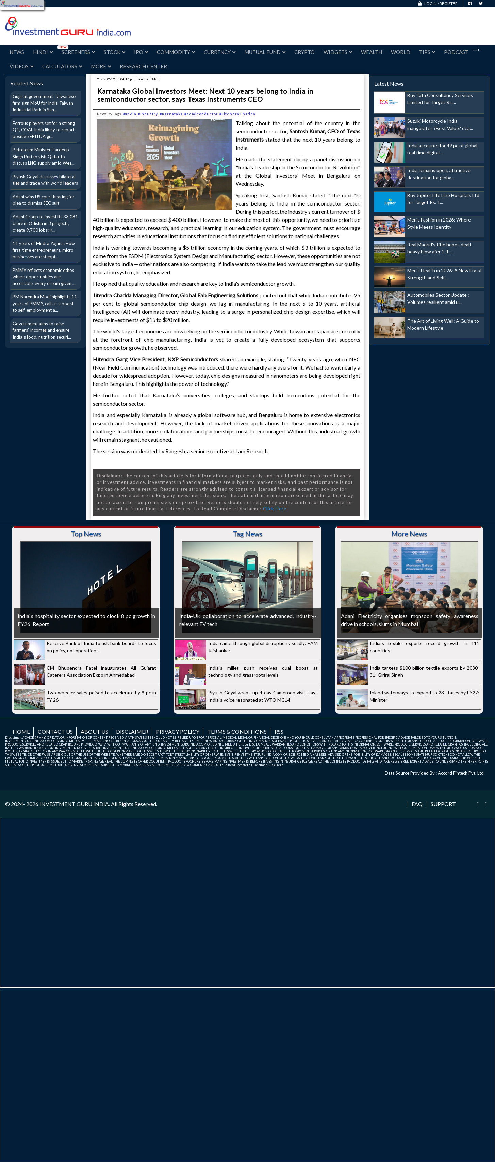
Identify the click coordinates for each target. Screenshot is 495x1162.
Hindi (43, 52)
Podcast (456, 52)
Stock (114, 52)
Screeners (78, 52)
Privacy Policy (177, 731)
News (17, 52)
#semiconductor (201, 114)
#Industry (148, 114)
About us (94, 731)
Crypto (304, 52)
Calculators (62, 66)
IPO (141, 52)
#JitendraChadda (237, 114)
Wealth (371, 52)
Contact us (55, 731)
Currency (219, 52)
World (400, 52)
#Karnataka (171, 114)
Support (443, 804)
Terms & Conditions (237, 731)
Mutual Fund (264, 52)
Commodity (176, 52)
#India (129, 114)
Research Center (143, 66)
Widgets (338, 52)
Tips (427, 52)
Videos (21, 66)
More (101, 66)
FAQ (417, 804)
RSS (279, 731)
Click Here (274, 508)
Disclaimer (132, 731)
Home (21, 731)
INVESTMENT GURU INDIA (74, 804)
